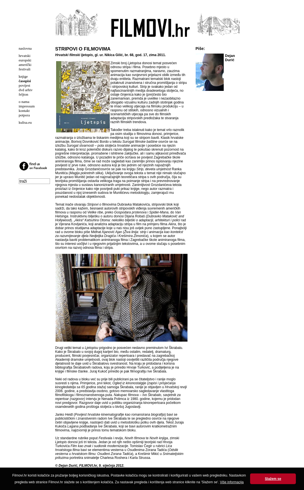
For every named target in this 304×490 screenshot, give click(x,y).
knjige (23, 76)
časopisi (25, 81)
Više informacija (231, 482)
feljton (23, 94)
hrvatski (25, 56)
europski (25, 60)
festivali (25, 69)
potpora (24, 115)
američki (25, 65)
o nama (24, 102)
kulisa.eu (25, 122)
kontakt (24, 111)
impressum (27, 106)
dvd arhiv (26, 90)
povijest (24, 85)
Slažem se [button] (273, 479)
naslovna (25, 48)
